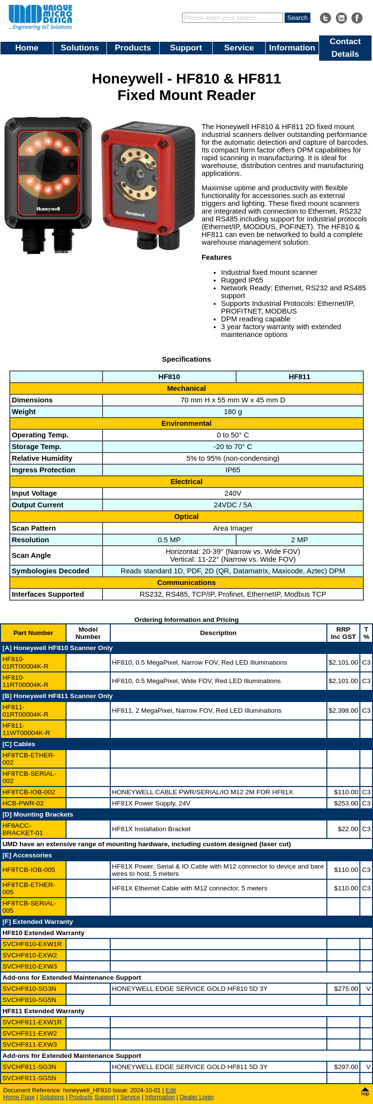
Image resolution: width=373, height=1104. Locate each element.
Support (186, 47)
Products (133, 47)
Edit (171, 1090)
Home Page (19, 1097)
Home (26, 47)
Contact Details (345, 47)
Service (239, 47)
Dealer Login (197, 1097)
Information (292, 47)
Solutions (80, 47)
